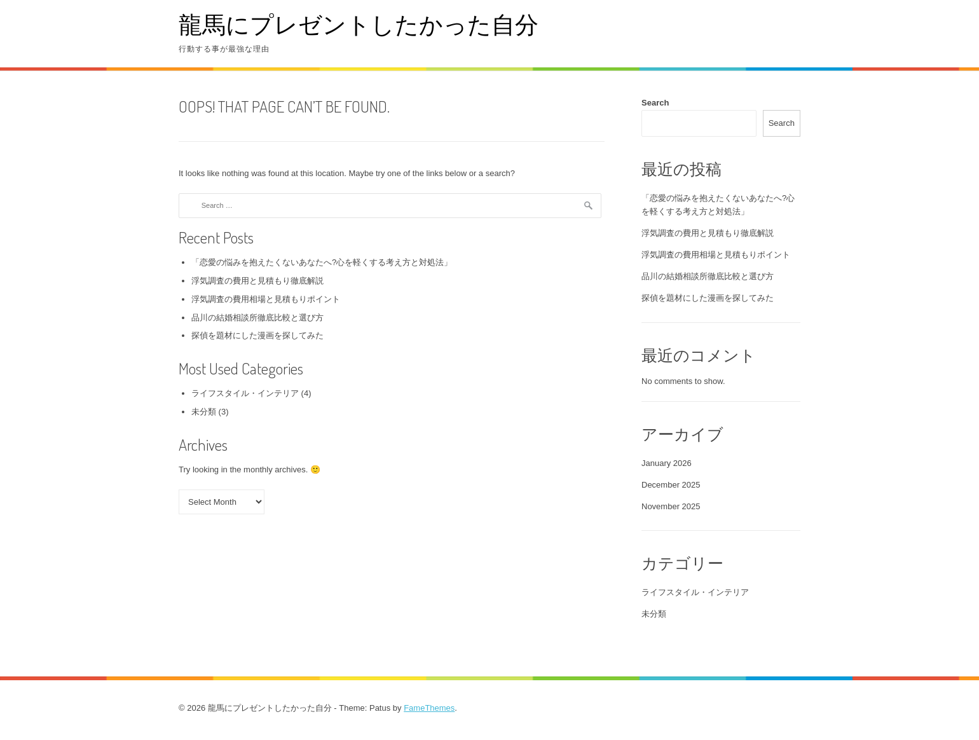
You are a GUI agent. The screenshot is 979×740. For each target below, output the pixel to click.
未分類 (203, 411)
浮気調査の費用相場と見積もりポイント (265, 299)
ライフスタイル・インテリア (245, 393)
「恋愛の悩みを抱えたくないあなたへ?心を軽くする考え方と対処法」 (321, 262)
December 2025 (671, 485)
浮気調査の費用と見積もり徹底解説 (257, 280)
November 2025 (671, 506)
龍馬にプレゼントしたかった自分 (358, 24)
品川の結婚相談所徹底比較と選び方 (257, 317)
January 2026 (666, 463)
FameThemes (429, 708)
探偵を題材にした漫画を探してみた (257, 335)
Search (655, 102)
